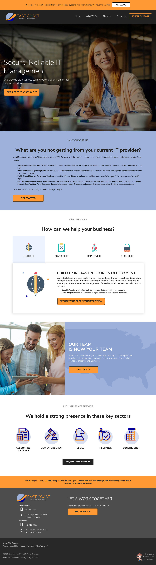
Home (78, 16)
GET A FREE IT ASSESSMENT (22, 92)
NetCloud (121, 5)
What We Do (92, 16)
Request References (78, 462)
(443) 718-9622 (31, 525)
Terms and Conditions (10, 558)
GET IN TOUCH (82, 512)
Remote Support (140, 16)
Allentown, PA (42, 546)
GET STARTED (27, 198)
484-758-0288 (30, 510)
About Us (107, 16)
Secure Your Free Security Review (81, 301)
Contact (35, 558)
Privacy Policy (25, 558)
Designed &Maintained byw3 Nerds (148, 557)
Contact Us (121, 16)
